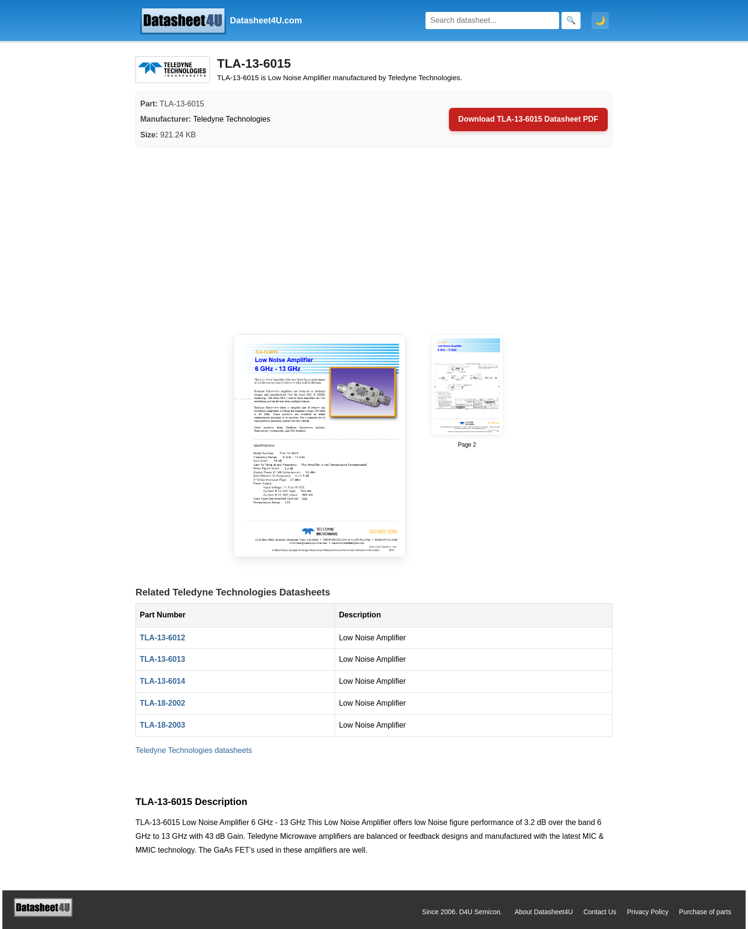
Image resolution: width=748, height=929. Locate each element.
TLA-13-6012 (162, 638)
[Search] (492, 20)
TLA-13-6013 (162, 659)
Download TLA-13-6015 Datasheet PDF (528, 119)
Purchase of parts (705, 912)
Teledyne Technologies (231, 119)
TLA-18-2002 (162, 703)
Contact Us (599, 912)
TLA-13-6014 (162, 681)
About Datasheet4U (544, 912)
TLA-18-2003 (162, 725)
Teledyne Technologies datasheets (193, 750)
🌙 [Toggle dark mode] (600, 20)
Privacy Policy (647, 912)
